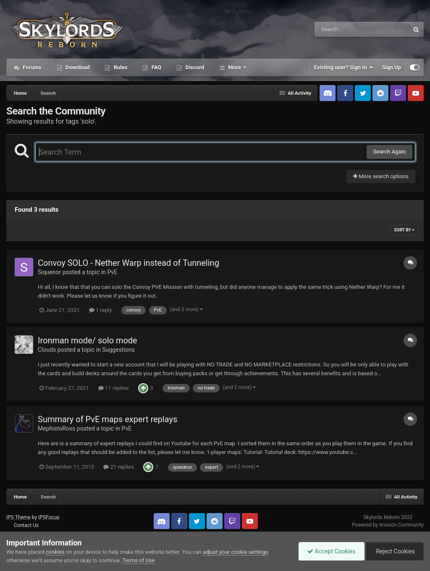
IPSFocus (48, 517)
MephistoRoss (56, 428)
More (234, 67)
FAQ (155, 67)
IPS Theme (18, 517)
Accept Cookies (331, 551)
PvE (112, 272)
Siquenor (49, 272)
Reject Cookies (395, 551)
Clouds (47, 349)
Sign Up (391, 67)
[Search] (341, 29)
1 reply (100, 310)
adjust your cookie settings (235, 552)
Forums (31, 67)
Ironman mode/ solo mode (87, 340)
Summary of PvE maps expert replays (107, 419)
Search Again (389, 151)
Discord (194, 67)
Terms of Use (138, 560)
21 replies (118, 467)
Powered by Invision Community (388, 525)
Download (77, 67)
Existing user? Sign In (343, 67)
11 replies (113, 388)
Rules (119, 67)
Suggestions (118, 349)
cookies (55, 552)
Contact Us (26, 525)
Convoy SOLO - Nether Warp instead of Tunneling (128, 263)
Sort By (404, 230)
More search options (381, 176)
